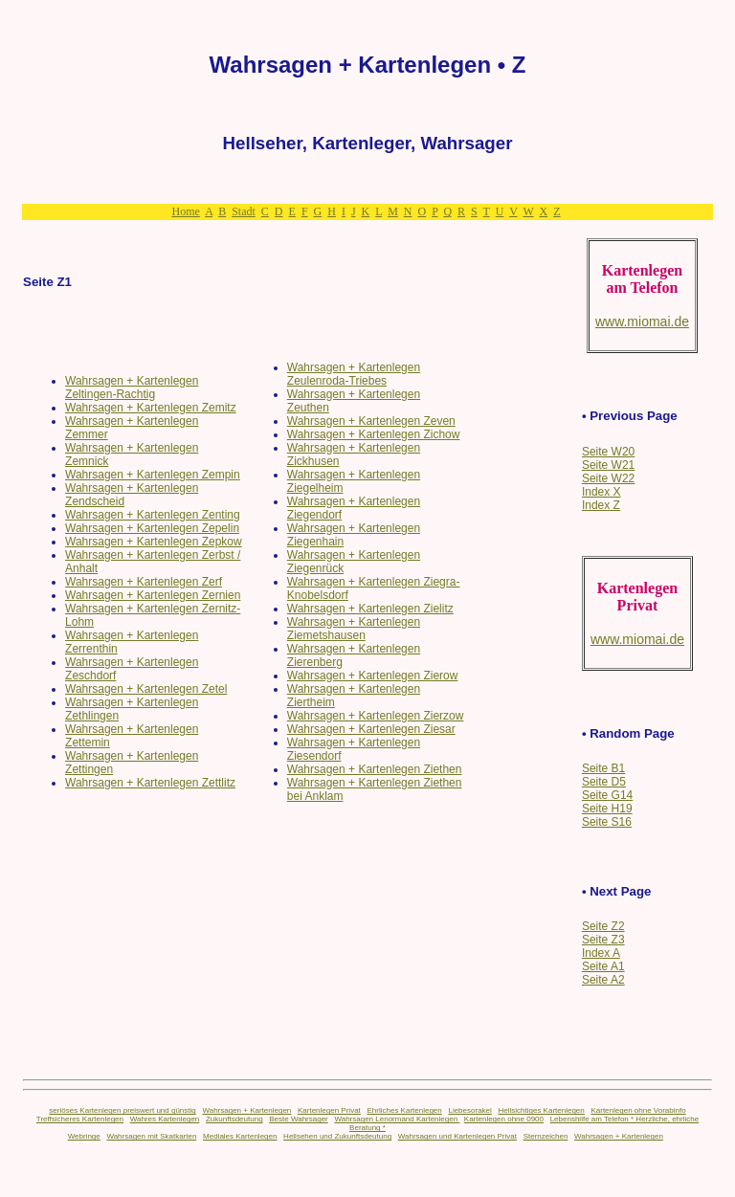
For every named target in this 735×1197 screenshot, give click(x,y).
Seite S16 (607, 822)
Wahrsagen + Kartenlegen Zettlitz (150, 782)
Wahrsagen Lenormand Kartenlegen (396, 1119)
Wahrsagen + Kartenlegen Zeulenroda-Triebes (353, 374)
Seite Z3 (603, 939)
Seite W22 (608, 478)
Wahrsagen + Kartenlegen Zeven (371, 421)
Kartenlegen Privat (329, 1110)
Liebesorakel (469, 1110)
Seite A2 (603, 979)
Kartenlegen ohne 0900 (504, 1119)
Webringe (84, 1136)
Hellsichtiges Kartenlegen (541, 1110)
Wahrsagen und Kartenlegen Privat (457, 1136)
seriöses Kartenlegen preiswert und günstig (122, 1110)
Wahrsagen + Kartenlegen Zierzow (375, 715)
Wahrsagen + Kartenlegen (246, 1110)
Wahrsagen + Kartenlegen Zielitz (370, 608)
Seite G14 (607, 795)
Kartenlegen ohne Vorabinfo (637, 1110)
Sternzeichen (545, 1136)
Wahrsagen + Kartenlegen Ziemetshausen (353, 628)
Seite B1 (603, 768)
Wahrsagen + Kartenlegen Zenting (152, 514)
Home (185, 211)
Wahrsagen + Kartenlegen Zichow (373, 434)
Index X (601, 492)
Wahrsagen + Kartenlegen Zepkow (153, 541)
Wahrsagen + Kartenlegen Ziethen (374, 769)
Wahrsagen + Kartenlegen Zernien (152, 595)
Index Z (601, 505)
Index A (601, 953)
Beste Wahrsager (298, 1119)
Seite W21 (608, 465)
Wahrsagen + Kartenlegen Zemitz (150, 407)
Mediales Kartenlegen (240, 1136)
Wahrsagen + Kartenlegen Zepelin (152, 528)
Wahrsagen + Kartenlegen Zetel (146, 689)
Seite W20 (608, 451)
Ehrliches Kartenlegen (404, 1110)
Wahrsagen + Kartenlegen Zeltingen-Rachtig (131, 387)
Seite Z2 (603, 926)
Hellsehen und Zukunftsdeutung (337, 1136)
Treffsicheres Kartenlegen (79, 1119)
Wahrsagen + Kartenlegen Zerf (143, 581)
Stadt (244, 211)
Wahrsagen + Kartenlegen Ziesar (371, 729)
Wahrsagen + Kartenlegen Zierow (372, 675)
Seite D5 (604, 781)
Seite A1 (603, 966)
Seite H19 (607, 808)
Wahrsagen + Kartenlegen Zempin (152, 474)
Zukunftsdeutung (234, 1119)
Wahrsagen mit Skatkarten (151, 1136)
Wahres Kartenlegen (165, 1119)
